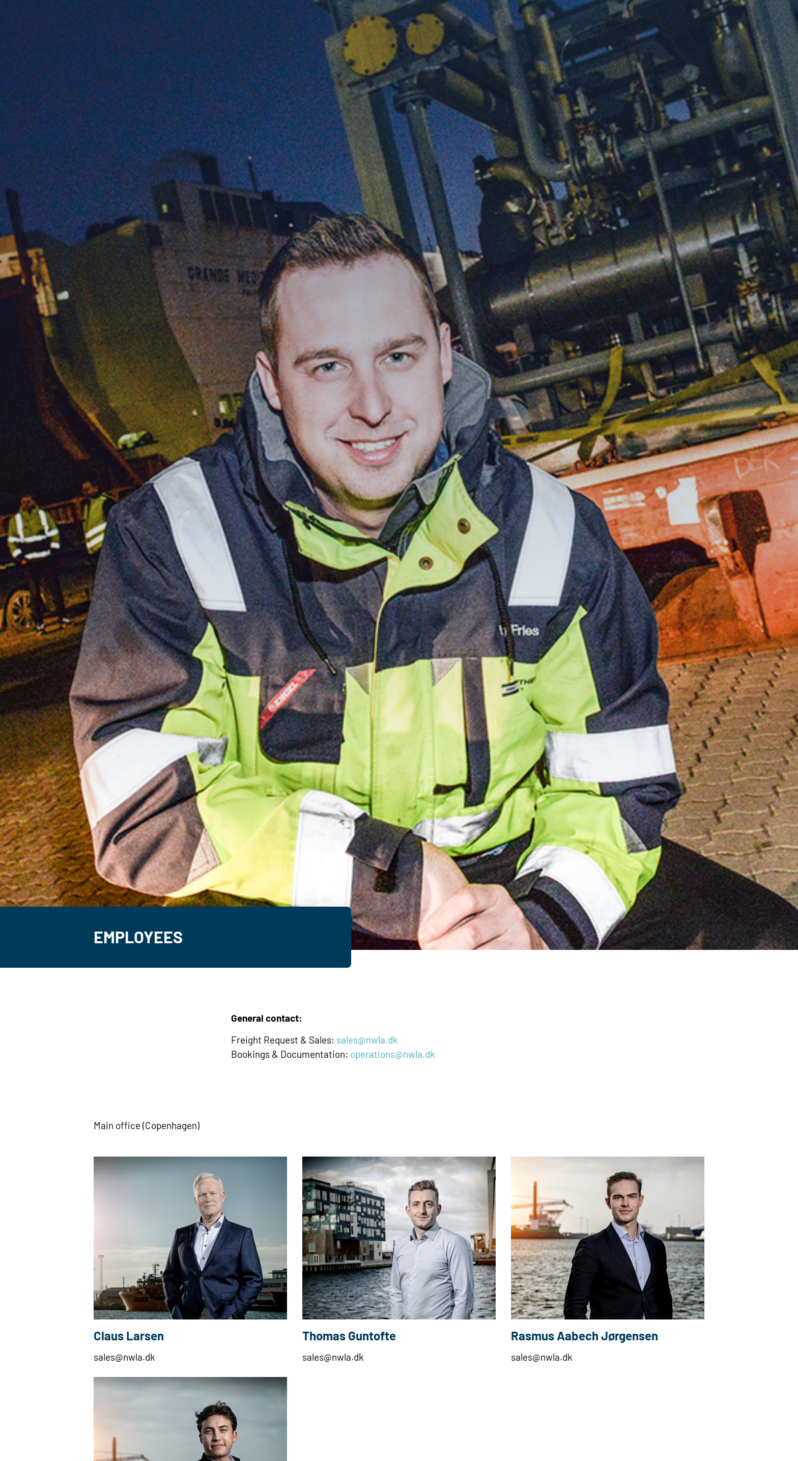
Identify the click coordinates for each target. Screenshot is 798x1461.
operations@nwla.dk (392, 1054)
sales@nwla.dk (367, 1040)
